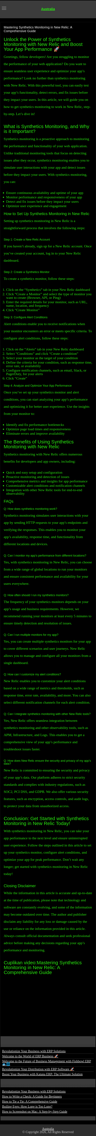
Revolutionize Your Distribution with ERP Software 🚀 (38, 1069)
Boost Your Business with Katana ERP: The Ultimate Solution (42, 1074)
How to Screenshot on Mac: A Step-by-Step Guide (34, 1111)
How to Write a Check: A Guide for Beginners (32, 1096)
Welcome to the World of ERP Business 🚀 (30, 1056)
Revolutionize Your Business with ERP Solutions (34, 1051)
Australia (48, 9)
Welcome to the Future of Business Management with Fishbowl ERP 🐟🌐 (46, 1062)
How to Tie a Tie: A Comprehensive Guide (29, 1101)
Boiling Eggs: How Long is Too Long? (27, 1106)
